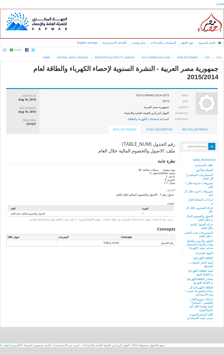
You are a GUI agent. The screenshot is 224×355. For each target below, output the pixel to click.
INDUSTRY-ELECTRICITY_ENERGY (115, 57)
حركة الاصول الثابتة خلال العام (201, 226)
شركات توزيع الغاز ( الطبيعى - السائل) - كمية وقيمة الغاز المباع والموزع (201, 304)
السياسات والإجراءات (163, 42)
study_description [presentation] (159, 129)
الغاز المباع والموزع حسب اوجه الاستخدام (200, 316)
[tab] (195, 129)
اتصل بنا (5, 345)
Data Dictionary (188, 57)
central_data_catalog (72, 57)
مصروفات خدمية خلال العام (199, 184)
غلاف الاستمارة (204, 165)
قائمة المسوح (206, 42)
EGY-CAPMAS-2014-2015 (156, 57)
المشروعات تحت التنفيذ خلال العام (198, 234)
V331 (219, 57)
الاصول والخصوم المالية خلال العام (199, 217)
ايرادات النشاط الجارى (200, 201)
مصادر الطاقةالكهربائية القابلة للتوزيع (200, 280)
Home (46, 57)
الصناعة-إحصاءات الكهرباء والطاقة (148, 119)
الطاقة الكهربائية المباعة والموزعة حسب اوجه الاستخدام (199, 291)
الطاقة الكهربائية (203, 258)
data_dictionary (204, 160)
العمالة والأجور (204, 170)
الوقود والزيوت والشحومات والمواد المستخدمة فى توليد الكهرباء (199, 244)
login (220, 4)
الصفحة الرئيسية (219, 43)
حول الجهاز (187, 42)
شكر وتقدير (139, 42)
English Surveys (87, 42)
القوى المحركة (204, 253)
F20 (207, 57)
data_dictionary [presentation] (124, 129)
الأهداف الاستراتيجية (114, 42)
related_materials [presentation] (195, 129)
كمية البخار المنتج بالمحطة (201, 264)
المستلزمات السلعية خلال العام (199, 176)
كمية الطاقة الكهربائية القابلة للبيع (200, 272)
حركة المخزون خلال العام (199, 209)
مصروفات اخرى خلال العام (198, 193)
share (18, 50)
